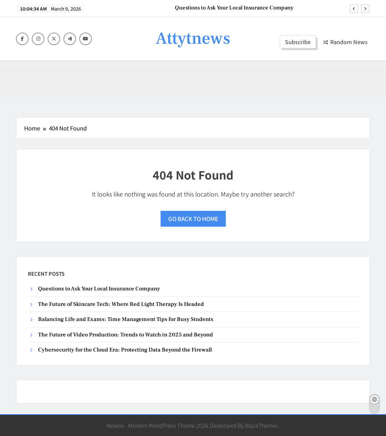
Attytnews (193, 38)
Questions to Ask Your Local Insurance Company (234, 8)
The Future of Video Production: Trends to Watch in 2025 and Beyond (125, 334)
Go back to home (193, 219)
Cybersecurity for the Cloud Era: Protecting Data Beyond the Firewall (125, 349)
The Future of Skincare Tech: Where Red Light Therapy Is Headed (121, 304)
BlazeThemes (261, 425)
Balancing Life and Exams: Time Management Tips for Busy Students (125, 319)
